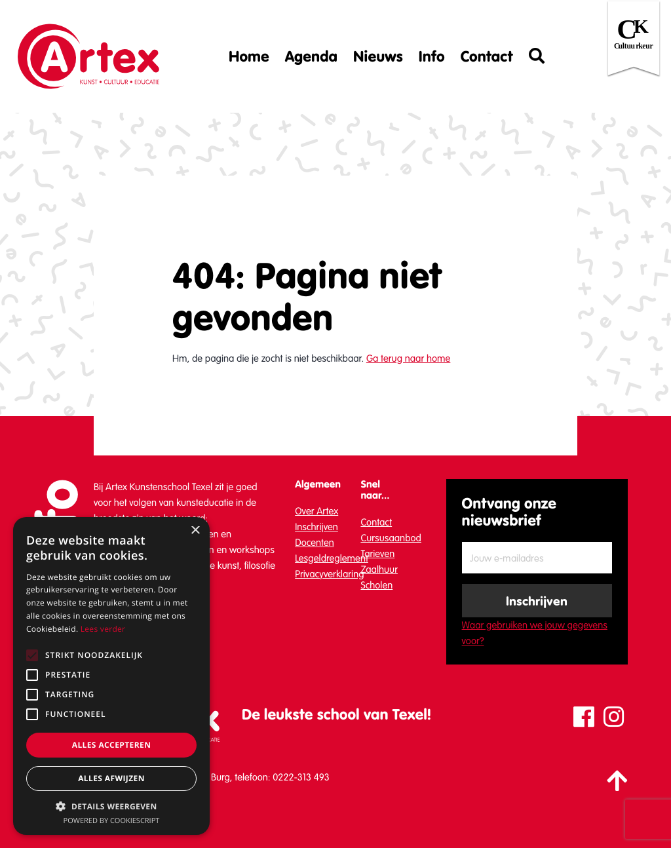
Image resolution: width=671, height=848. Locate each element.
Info (432, 56)
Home (249, 56)
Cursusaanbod (390, 538)
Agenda (311, 56)
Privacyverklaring (329, 574)
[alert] (111, 676)
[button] (111, 806)
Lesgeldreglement (331, 558)
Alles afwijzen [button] (111, 778)
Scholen (376, 585)
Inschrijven (316, 526)
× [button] (195, 531)
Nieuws (378, 56)
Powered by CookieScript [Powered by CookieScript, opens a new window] (112, 821)
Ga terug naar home (408, 358)
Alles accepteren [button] (111, 744)
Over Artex (316, 511)
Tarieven (377, 553)
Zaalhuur (379, 569)
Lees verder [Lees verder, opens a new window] (103, 628)
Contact (487, 56)
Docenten (314, 542)
